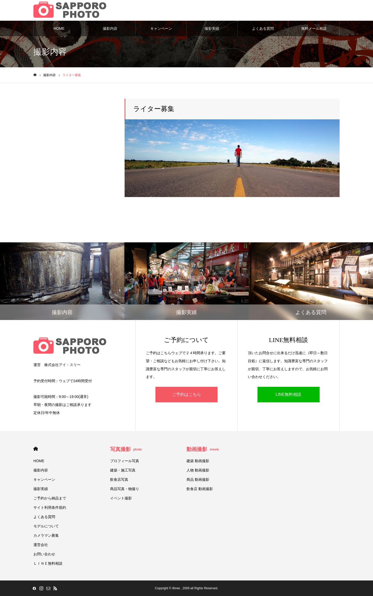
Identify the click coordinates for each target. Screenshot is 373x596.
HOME (59, 28)
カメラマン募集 (46, 535)
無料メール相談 (314, 28)
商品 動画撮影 (198, 479)
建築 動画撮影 (198, 461)
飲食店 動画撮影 (200, 489)
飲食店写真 (119, 479)
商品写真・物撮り (124, 489)
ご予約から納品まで (49, 498)
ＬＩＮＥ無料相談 (47, 563)
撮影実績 (212, 28)
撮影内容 (110, 28)
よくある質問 (263, 28)
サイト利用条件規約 (49, 507)
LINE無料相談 (289, 394)
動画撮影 (203, 449)
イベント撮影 (121, 498)
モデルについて (46, 526)
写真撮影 (126, 449)
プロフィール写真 (124, 461)
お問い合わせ (44, 554)
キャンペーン (161, 28)
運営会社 (40, 545)
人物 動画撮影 (198, 470)
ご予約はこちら (186, 394)
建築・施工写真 (122, 470)
